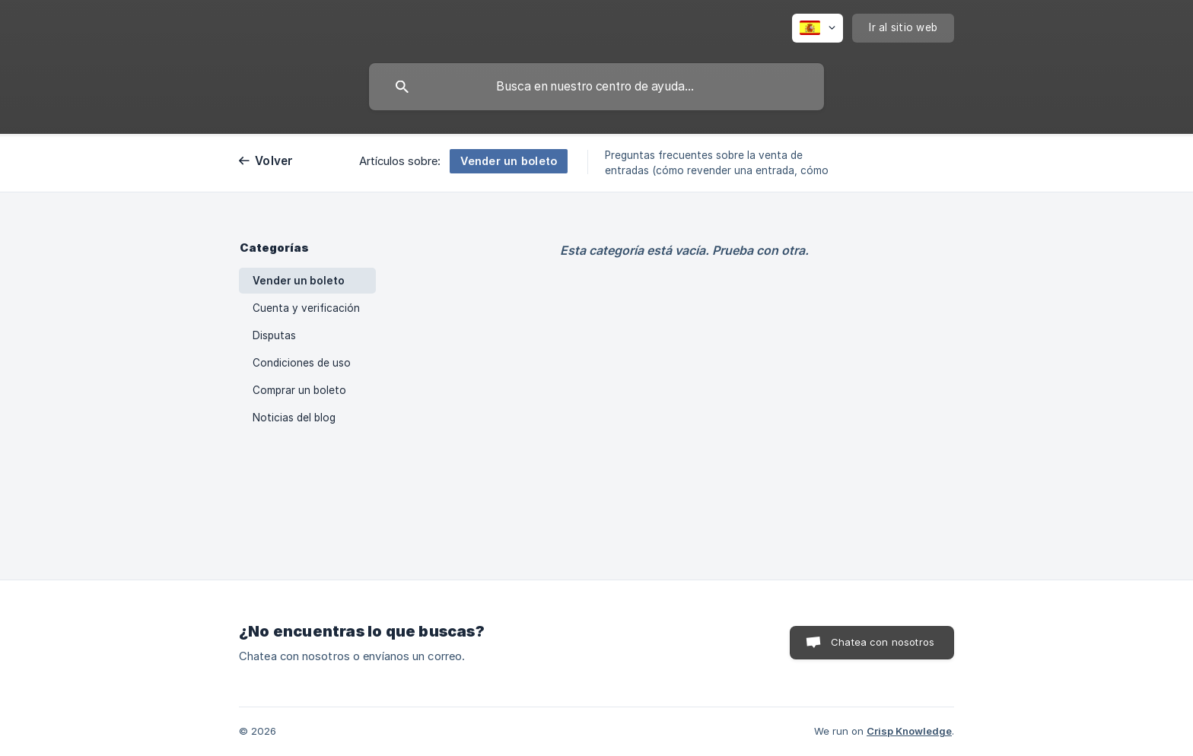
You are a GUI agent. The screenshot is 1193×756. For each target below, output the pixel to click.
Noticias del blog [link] (294, 417)
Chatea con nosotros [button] (882, 642)
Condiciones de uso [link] (302, 363)
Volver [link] (274, 161)
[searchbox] (596, 86)
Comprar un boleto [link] (299, 390)
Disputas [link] (274, 335)
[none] (817, 28)
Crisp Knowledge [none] (909, 731)
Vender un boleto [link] (299, 281)
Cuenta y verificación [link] (306, 308)
